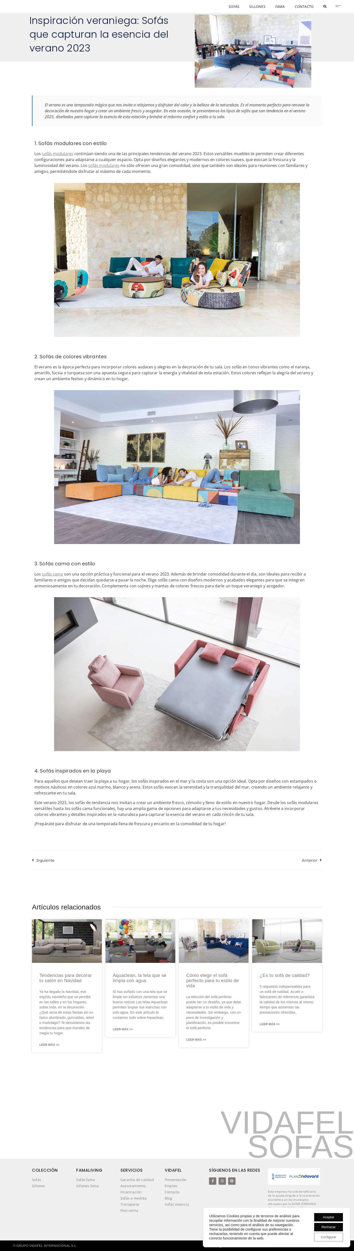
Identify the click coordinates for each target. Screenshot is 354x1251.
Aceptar (327, 1216)
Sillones (38, 1186)
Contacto (172, 1192)
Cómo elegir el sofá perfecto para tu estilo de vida (212, 980)
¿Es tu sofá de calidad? (285, 975)
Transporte (129, 1204)
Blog (168, 1198)
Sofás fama (85, 1179)
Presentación (176, 1179)
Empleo (171, 1186)
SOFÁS (234, 6)
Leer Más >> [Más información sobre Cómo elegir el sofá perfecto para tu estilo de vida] (196, 1039)
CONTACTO (304, 6)
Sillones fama (87, 1186)
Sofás (36, 1179)
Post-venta (129, 1210)
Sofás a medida (133, 1198)
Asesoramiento (133, 1186)
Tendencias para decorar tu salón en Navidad (65, 978)
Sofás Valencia (178, 1204)
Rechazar (327, 1227)
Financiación (131, 1192)
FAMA (280, 6)
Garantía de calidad (137, 1179)
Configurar (328, 1237)
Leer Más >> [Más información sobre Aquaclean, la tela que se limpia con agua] (123, 1029)
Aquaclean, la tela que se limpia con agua (139, 978)
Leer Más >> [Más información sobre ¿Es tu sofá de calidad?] (270, 1024)
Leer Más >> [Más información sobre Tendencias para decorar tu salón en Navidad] (49, 1045)
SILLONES (257, 6)
